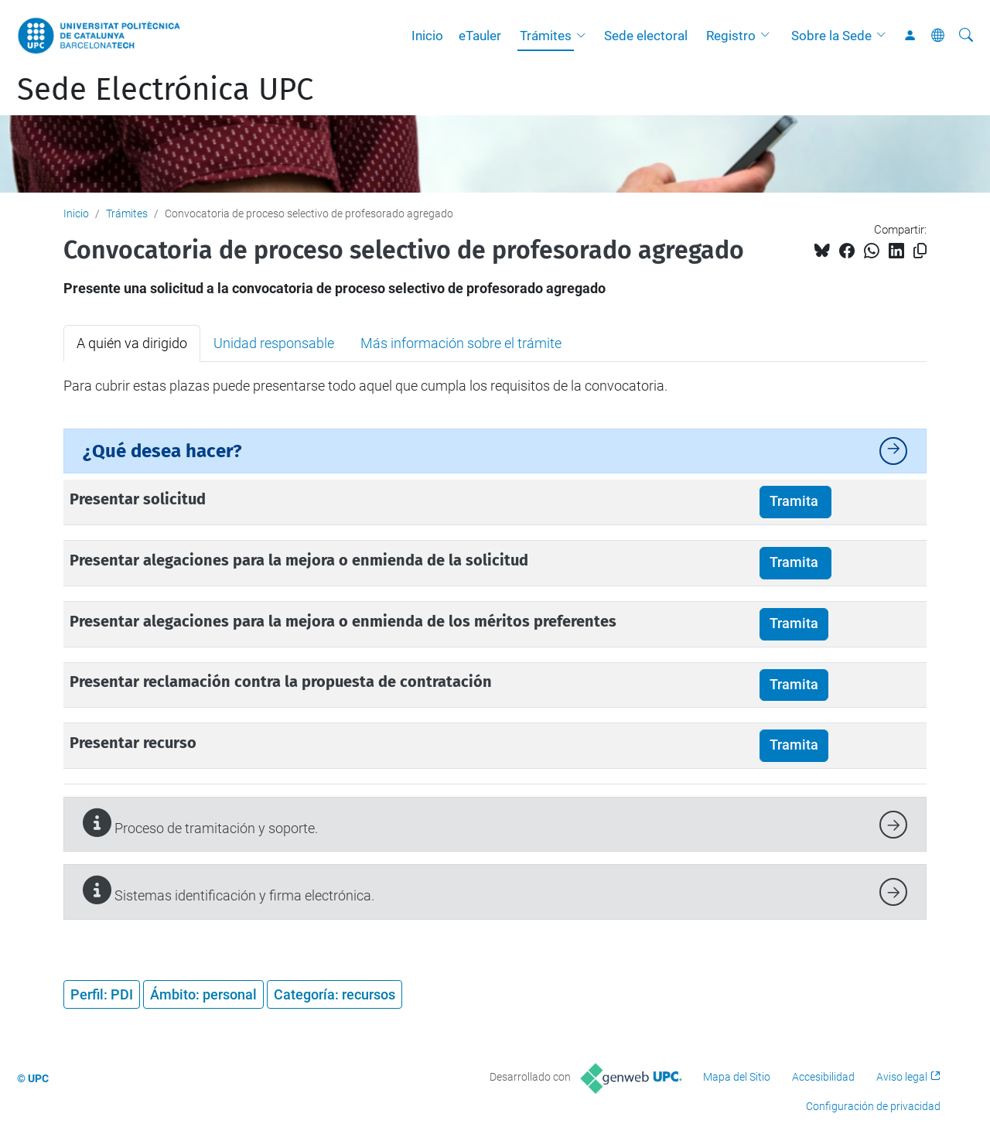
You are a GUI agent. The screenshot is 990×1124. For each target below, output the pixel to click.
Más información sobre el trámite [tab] (461, 343)
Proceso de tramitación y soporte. (200, 822)
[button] (585, 36)
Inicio (427, 35)
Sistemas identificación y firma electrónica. (228, 890)
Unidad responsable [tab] (273, 343)
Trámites (546, 35)
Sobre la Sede (831, 35)
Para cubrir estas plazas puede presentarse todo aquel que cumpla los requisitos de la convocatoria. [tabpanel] (365, 386)
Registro (731, 35)
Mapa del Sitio (736, 1077)
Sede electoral (646, 35)
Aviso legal (901, 1077)
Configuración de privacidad (873, 1106)
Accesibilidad (823, 1077)
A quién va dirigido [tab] (132, 343)
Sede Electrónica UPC (165, 89)
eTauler (480, 35)
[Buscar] (966, 35)
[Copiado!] (920, 251)
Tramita (795, 501)
